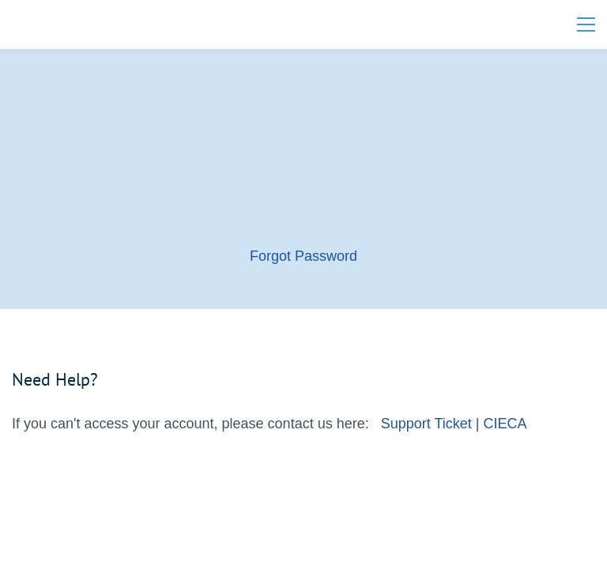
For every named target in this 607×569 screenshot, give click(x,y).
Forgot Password (303, 256)
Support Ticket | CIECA (454, 423)
